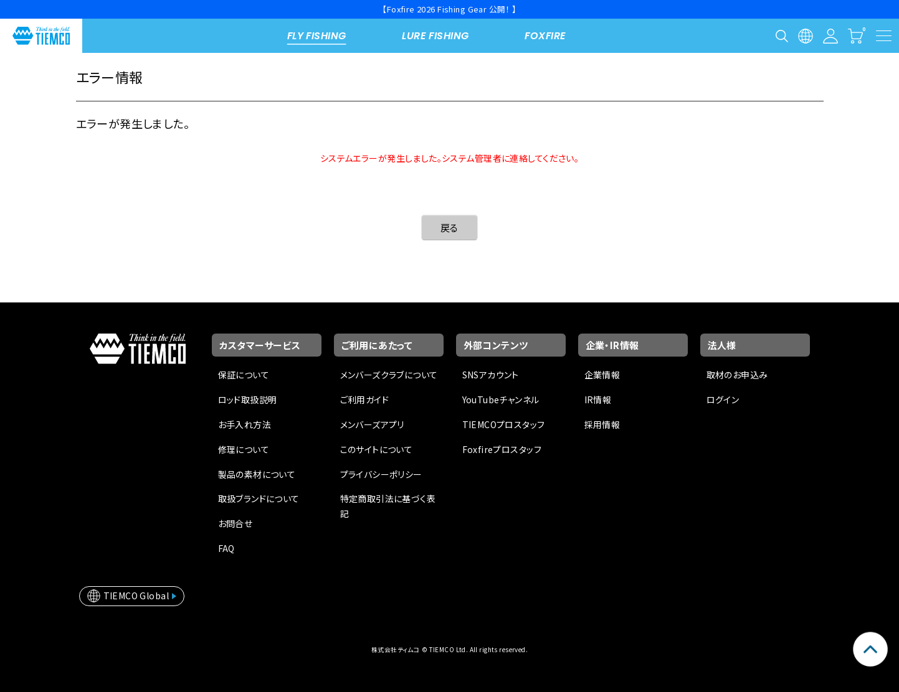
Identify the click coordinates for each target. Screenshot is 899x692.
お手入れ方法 (245, 424)
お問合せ (235, 523)
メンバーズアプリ (372, 424)
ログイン (723, 399)
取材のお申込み (737, 374)
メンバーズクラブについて (389, 374)
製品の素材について (257, 474)
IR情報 (598, 399)
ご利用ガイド (364, 399)
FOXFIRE (545, 36)
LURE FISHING (435, 36)
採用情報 (602, 424)
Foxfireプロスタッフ (501, 449)
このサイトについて (376, 449)
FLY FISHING (316, 36)
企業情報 (602, 374)
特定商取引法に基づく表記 (388, 506)
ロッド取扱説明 (247, 399)
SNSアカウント (490, 374)
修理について (244, 449)
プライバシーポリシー (381, 474)
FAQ (226, 548)
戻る (449, 227)
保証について (244, 374)
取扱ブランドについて (259, 498)
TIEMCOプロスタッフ (503, 424)
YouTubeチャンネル (501, 399)
